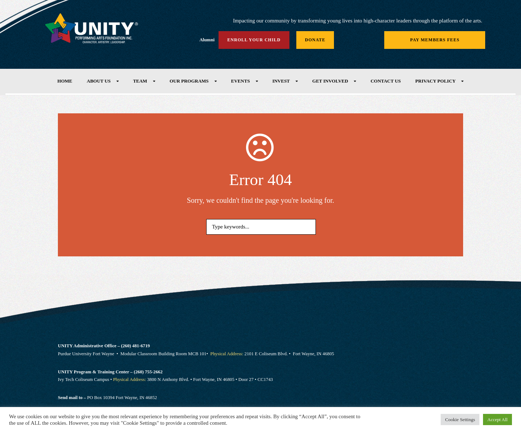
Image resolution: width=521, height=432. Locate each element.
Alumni (207, 39)
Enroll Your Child (253, 39)
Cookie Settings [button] (460, 419)
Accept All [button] (497, 419)
